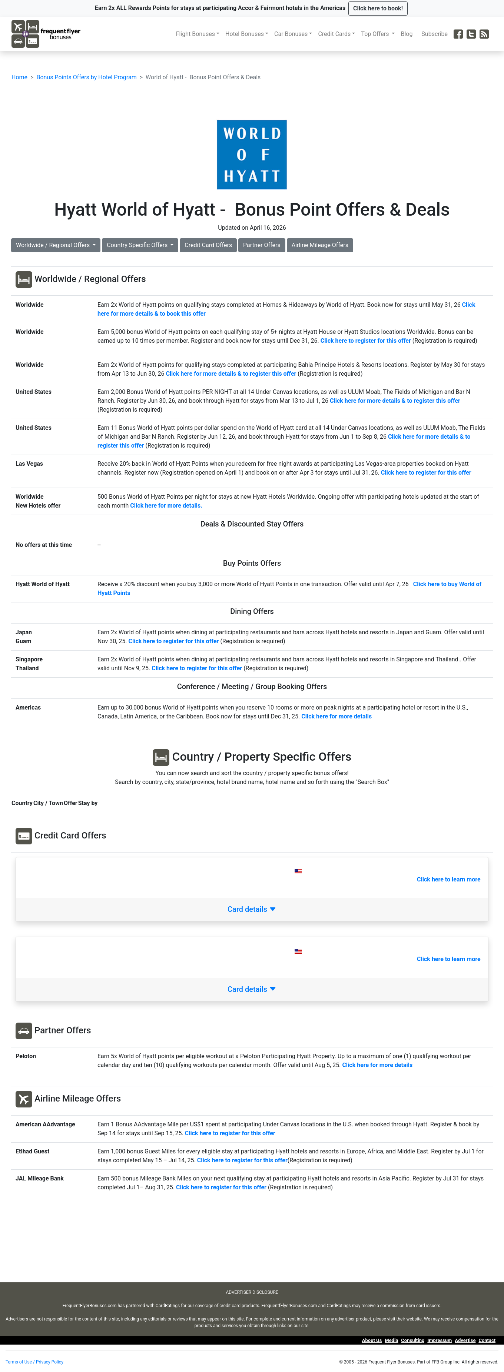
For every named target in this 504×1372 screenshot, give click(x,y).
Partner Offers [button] (262, 245)
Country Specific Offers (138, 245)
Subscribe (436, 33)
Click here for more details (377, 1065)
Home (19, 77)
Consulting (412, 1340)
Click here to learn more (448, 879)
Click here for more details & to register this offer (231, 373)
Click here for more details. (166, 505)
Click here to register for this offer (366, 340)
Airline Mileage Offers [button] (320, 245)
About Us (372, 1340)
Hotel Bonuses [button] (244, 33)
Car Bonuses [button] (291, 33)
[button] (378, 8)
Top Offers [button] (375, 33)
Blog (408, 33)
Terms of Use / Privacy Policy (34, 1362)
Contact (486, 1340)
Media (391, 1340)
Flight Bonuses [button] (195, 33)
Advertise (465, 1340)
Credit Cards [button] (334, 33)
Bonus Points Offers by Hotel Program (86, 77)
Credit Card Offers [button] (208, 245)
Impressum (439, 1340)
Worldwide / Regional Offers (53, 245)
